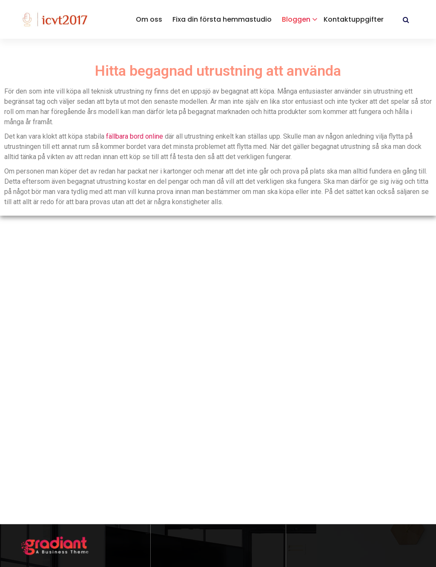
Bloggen (296, 19)
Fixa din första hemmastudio (222, 19)
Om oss (149, 19)
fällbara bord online (134, 136)
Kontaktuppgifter (354, 19)
